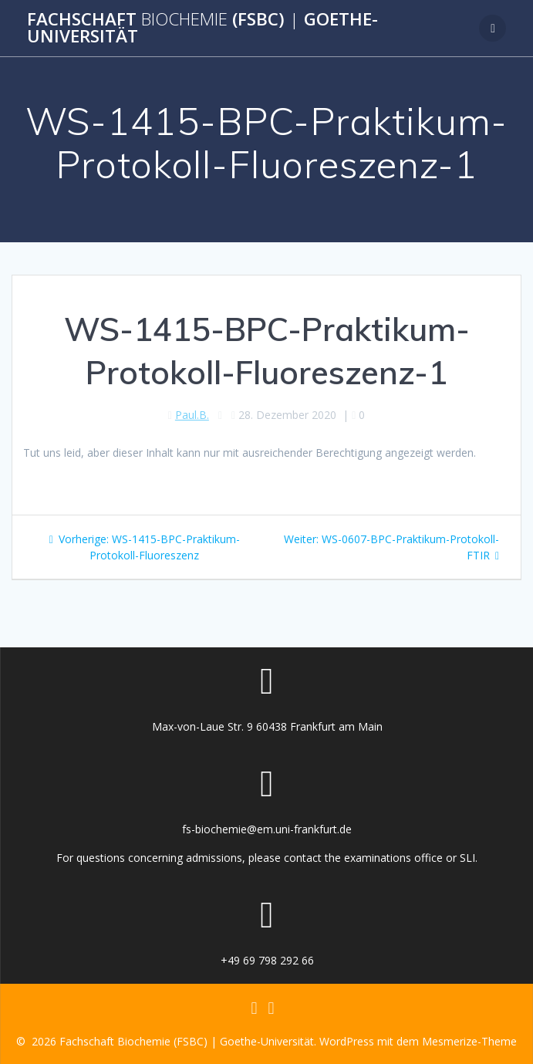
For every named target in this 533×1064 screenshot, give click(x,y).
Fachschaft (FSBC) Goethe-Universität (202, 28)
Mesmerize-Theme (469, 1041)
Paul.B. (192, 414)
